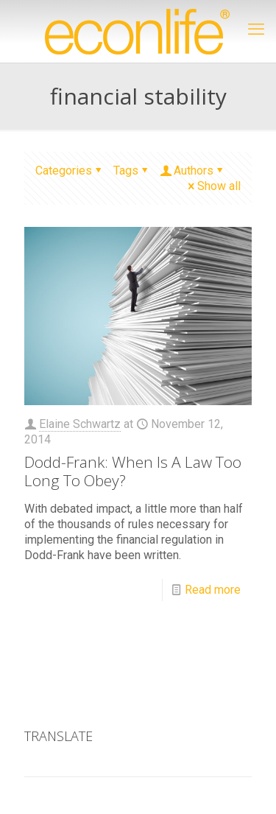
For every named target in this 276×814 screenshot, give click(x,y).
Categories (69, 171)
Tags (131, 171)
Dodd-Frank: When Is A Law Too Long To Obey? (132, 471)
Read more (213, 590)
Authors (192, 171)
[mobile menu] (256, 29)
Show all (213, 186)
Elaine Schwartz (80, 424)
